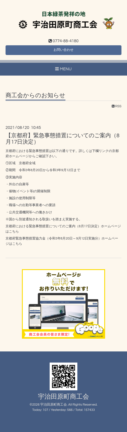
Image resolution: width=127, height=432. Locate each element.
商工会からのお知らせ (35, 95)
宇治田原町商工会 (63, 397)
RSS (116, 106)
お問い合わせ (63, 50)
